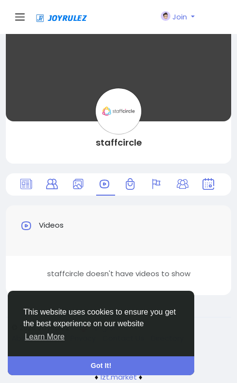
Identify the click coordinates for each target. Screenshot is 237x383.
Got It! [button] (101, 365)
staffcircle (119, 142)
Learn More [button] (45, 337)
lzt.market (119, 377)
